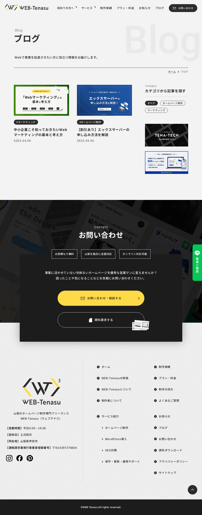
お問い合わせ (186, 8)
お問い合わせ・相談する (104, 298)
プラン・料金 (125, 8)
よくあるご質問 (169, 400)
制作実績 (106, 8)
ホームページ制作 (173, 103)
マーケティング (156, 110)
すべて (151, 103)
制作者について (112, 400)
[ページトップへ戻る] (192, 489)
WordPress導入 (116, 439)
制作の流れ (166, 389)
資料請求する (119, 322)
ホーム (172, 71)
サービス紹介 (110, 416)
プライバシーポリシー (173, 461)
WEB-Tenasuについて (117, 389)
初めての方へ (67, 8)
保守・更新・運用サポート (122, 461)
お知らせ (145, 8)
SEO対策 (111, 450)
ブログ (159, 8)
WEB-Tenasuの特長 (115, 378)
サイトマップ (167, 473)
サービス (88, 8)
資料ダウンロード (170, 450)
